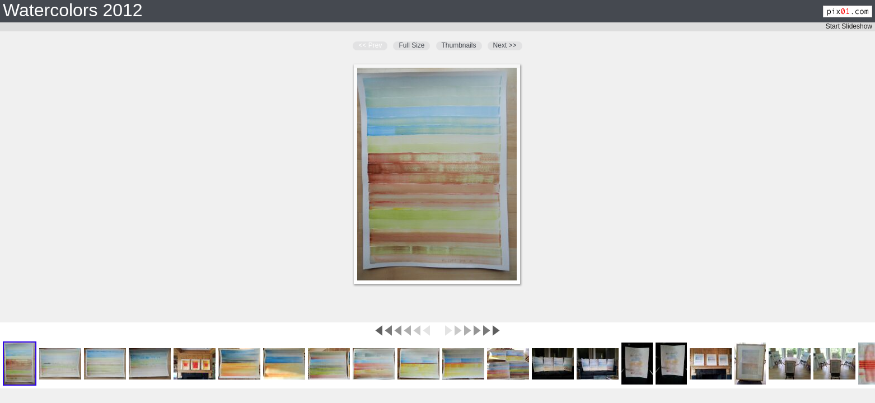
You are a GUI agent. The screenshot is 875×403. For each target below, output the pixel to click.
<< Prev (370, 45)
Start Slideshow (849, 26)
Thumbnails (459, 45)
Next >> (505, 45)
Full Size (411, 45)
